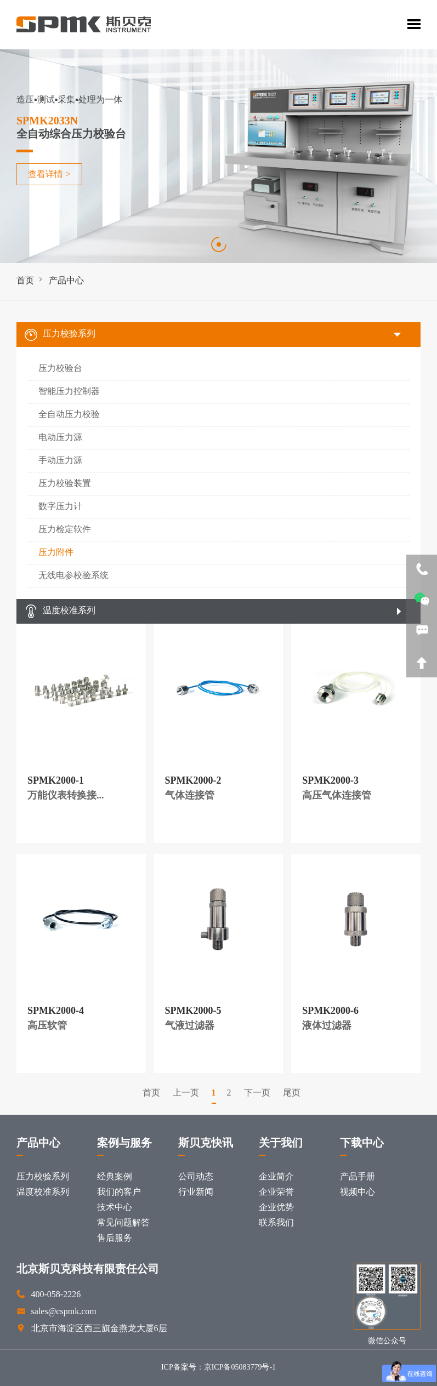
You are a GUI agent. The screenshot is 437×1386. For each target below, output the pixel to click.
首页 (25, 281)
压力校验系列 (60, 334)
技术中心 (114, 1207)
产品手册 (357, 1177)
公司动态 (195, 1177)
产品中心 (66, 281)
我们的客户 (119, 1192)
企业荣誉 (276, 1192)
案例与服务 (124, 1143)
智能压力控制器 (69, 391)
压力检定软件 (64, 529)
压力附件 (55, 552)
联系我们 (276, 1223)
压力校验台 (60, 368)
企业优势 (276, 1207)
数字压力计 (60, 506)
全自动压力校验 (69, 414)
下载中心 (362, 1143)
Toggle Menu (414, 24)
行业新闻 (195, 1192)
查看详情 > (48, 174)
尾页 (291, 1093)
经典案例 (114, 1177)
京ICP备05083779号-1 (240, 1368)
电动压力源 (60, 437)
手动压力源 (60, 460)
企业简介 (276, 1177)
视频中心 (357, 1192)
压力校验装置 (64, 483)
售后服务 (114, 1238)
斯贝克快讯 (205, 1143)
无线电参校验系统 (73, 575)
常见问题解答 (123, 1223)
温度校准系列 (60, 611)
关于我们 (281, 1143)
